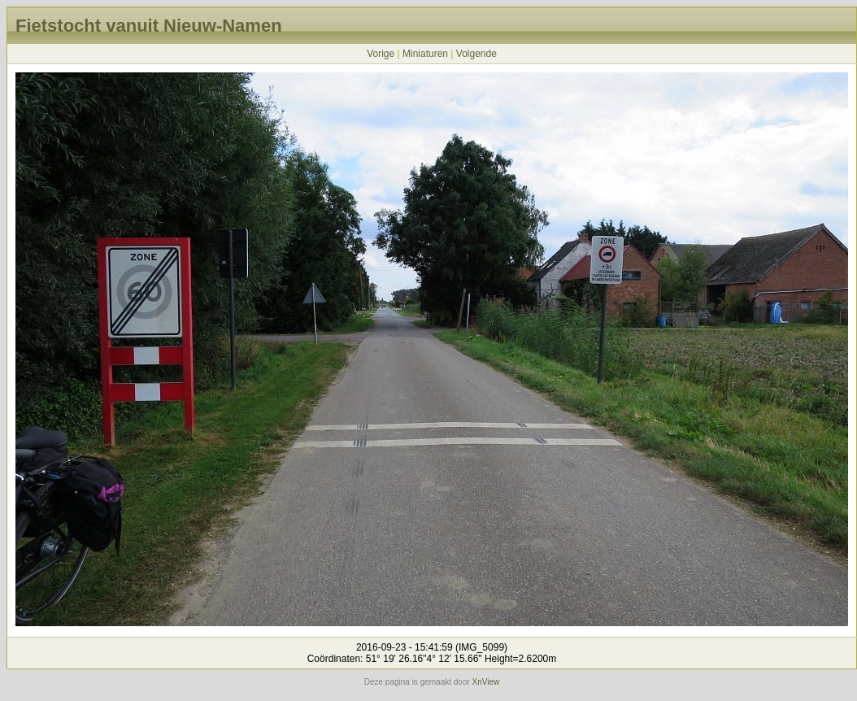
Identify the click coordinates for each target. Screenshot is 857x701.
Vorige (380, 53)
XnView (486, 681)
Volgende (476, 53)
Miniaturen (425, 53)
